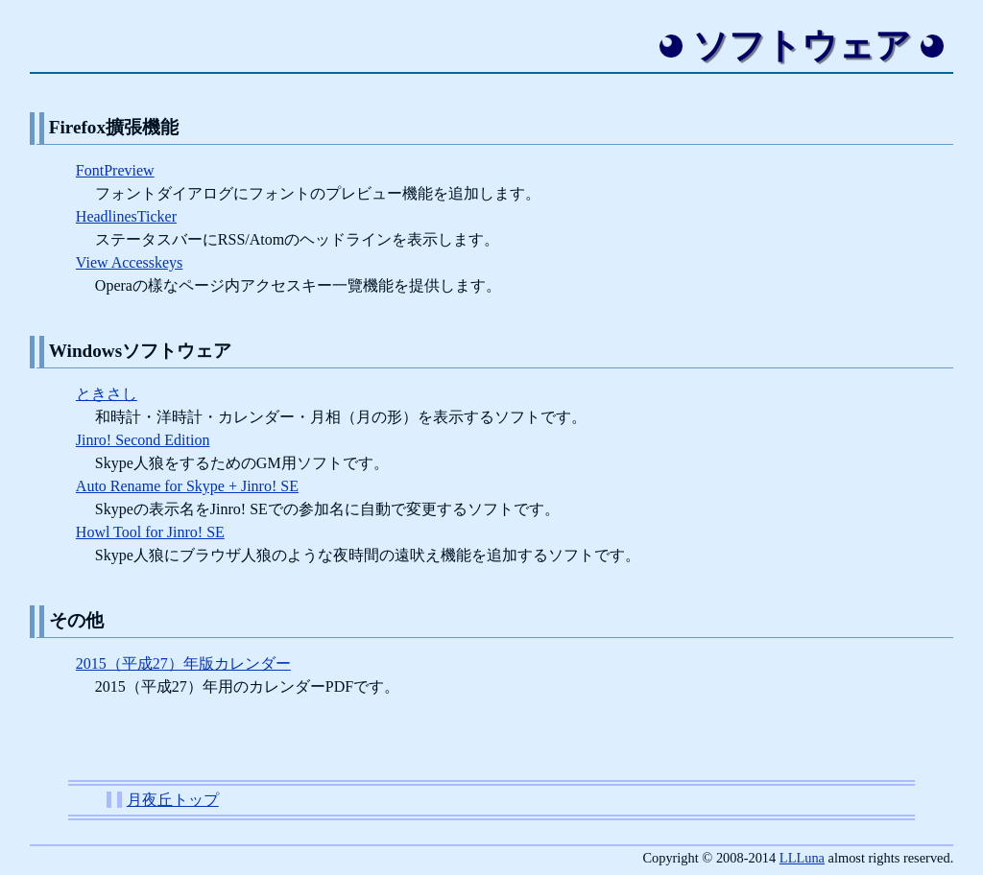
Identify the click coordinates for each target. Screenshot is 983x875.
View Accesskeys (129, 262)
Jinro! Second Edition (143, 440)
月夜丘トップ (173, 800)
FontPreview (115, 170)
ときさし (106, 394)
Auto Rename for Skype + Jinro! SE (187, 486)
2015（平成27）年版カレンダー (183, 663)
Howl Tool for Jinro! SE (150, 532)
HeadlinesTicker (126, 216)
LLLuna (802, 857)
